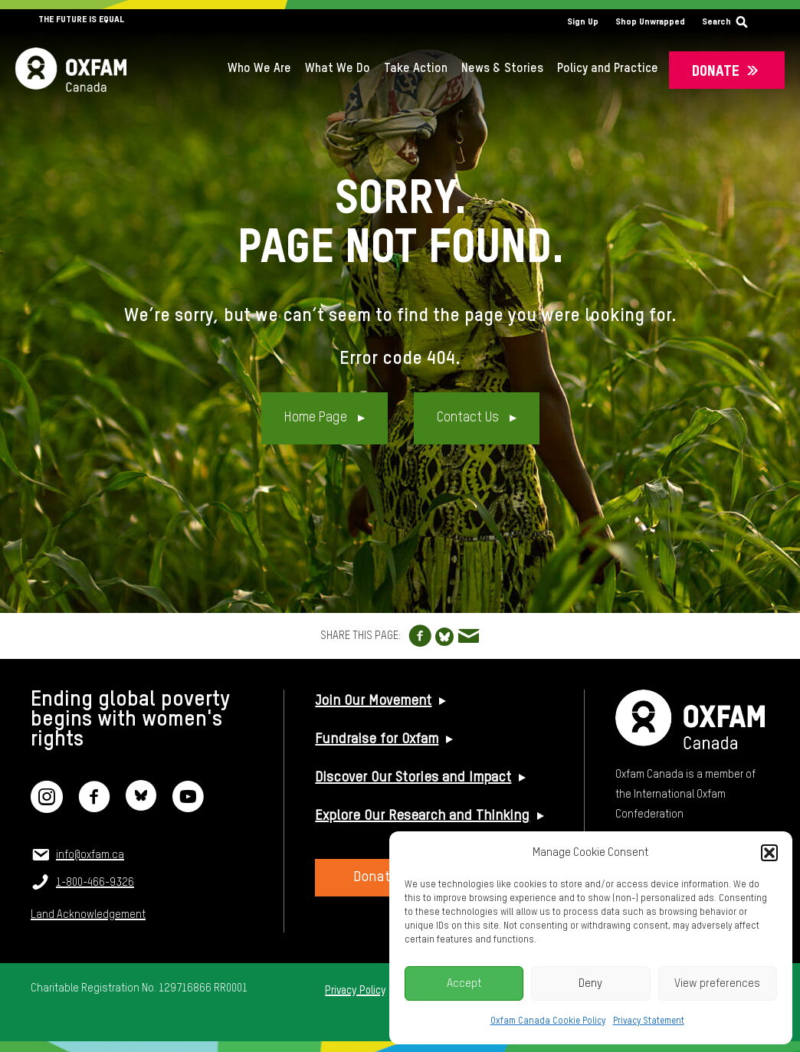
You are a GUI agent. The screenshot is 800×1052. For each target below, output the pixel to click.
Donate (715, 71)
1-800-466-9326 (95, 882)
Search (716, 22)
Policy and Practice (607, 69)
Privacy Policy (355, 990)
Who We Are (259, 69)
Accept (464, 983)
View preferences (717, 983)
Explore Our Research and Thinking (422, 816)
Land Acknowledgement (88, 914)
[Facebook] (94, 806)
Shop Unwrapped (650, 22)
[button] (769, 852)
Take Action (416, 69)
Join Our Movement (373, 701)
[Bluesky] (141, 806)
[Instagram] (47, 806)
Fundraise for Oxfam (376, 739)
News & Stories (502, 69)
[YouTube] (188, 806)
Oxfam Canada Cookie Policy (547, 1021)
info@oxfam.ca (90, 855)
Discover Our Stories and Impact (413, 778)
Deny (590, 983)
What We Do (337, 69)
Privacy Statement (648, 1021)
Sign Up (582, 22)
